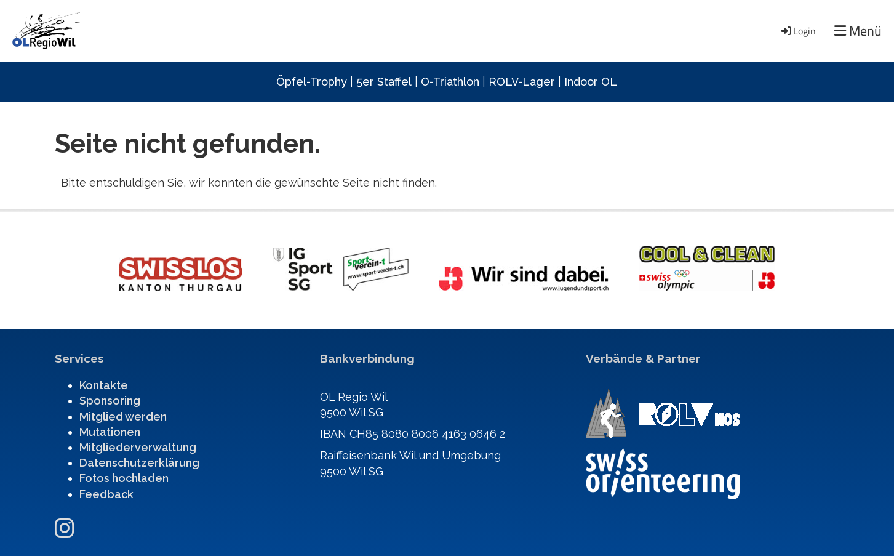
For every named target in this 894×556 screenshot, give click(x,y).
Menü (858, 31)
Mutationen (109, 431)
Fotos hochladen (124, 478)
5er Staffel (384, 81)
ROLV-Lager (522, 81)
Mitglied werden (123, 416)
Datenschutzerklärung (139, 462)
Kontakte (103, 385)
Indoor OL (590, 81)
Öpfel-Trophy (311, 81)
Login (798, 30)
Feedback (106, 494)
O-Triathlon (450, 81)
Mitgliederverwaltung (137, 447)
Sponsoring (109, 400)
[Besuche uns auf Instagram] (64, 528)
